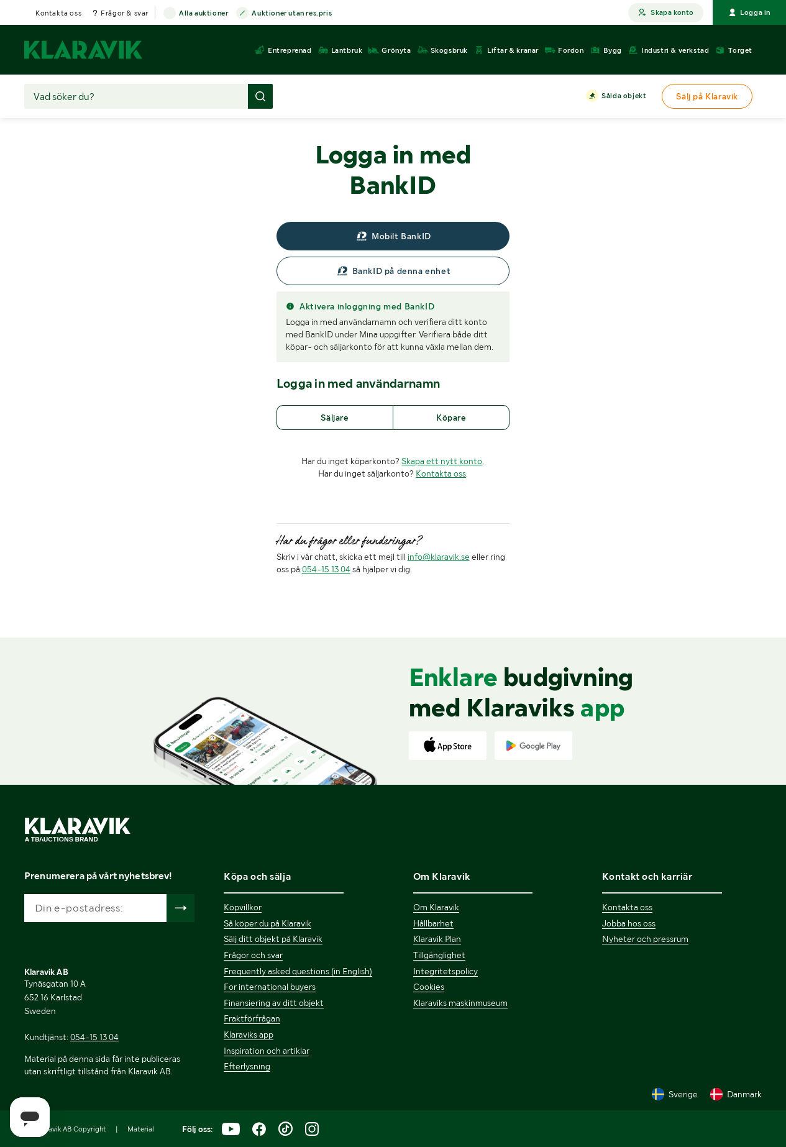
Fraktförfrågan (252, 1018)
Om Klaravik (436, 907)
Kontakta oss (58, 13)
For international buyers (270, 987)
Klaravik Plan (437, 939)
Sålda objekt (623, 96)
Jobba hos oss (629, 923)
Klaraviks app (248, 1035)
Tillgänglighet (439, 955)
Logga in (749, 12)
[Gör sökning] (260, 96)
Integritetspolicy (445, 971)
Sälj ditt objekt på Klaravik (273, 939)
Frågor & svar (125, 13)
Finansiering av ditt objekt (274, 1003)
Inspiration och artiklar (266, 1051)
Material (140, 1129)
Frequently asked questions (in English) (298, 971)
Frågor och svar (253, 955)
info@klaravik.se (439, 557)
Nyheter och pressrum (645, 939)
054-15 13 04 (326, 569)
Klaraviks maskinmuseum (460, 1003)
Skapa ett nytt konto (441, 461)
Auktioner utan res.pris (292, 13)
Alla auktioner (203, 13)
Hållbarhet (433, 923)
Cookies (428, 987)
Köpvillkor (243, 907)
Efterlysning (247, 1066)
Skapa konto (665, 12)
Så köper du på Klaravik (267, 923)
